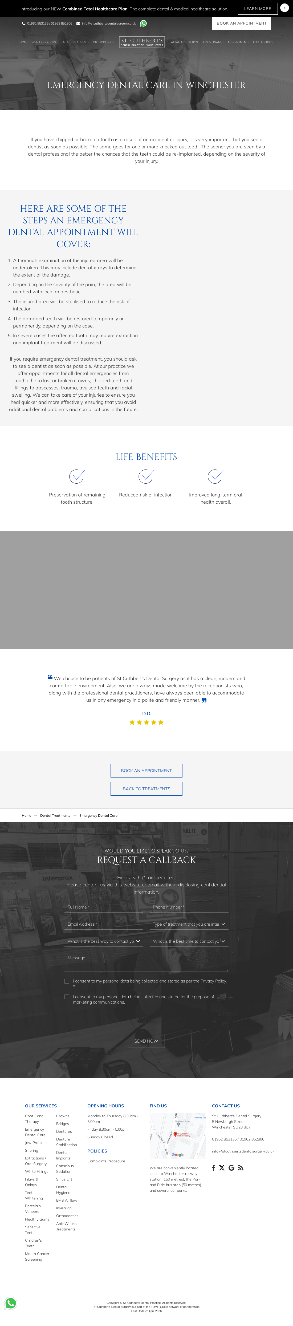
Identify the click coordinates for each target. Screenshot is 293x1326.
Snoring (31, 1150)
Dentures (64, 1131)
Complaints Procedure (106, 1161)
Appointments (238, 42)
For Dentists (263, 42)
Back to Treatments (146, 788)
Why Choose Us (43, 42)
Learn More (258, 8)
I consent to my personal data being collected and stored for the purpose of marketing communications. (143, 999)
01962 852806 (61, 23)
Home (24, 42)
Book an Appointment (242, 23)
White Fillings (36, 1171)
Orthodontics (67, 1215)
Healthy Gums (37, 1219)
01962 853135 (37, 23)
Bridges (62, 1123)
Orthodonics (103, 42)
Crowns (63, 1116)
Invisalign (64, 1208)
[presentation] (146, 1020)
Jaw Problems (36, 1142)
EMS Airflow (66, 1200)
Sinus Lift (64, 1179)
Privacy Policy (213, 981)
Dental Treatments (74, 42)
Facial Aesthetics (184, 42)
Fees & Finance (212, 42)
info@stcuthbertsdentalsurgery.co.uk (109, 23)
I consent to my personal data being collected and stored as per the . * (150, 983)
